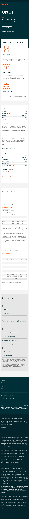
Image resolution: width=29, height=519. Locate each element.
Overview (2, 36)
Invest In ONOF (6, 27)
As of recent (4, 212)
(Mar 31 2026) (15, 212)
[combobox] (9, 212)
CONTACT (3, 386)
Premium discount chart (7, 207)
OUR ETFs (3, 380)
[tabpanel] (14, 218)
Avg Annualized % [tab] (6, 210)
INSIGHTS (3, 382)
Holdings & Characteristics (18, 36)
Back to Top (4, 515)
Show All (15, 279)
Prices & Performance (9, 36)
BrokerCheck (8, 410)
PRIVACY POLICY (5, 390)
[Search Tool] (27, 4)
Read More (3, 427)
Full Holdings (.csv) (7, 253)
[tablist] (14, 210)
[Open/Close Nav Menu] (25, 4)
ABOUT (2, 384)
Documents (26, 36)
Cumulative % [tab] (13, 210)
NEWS (2, 388)
